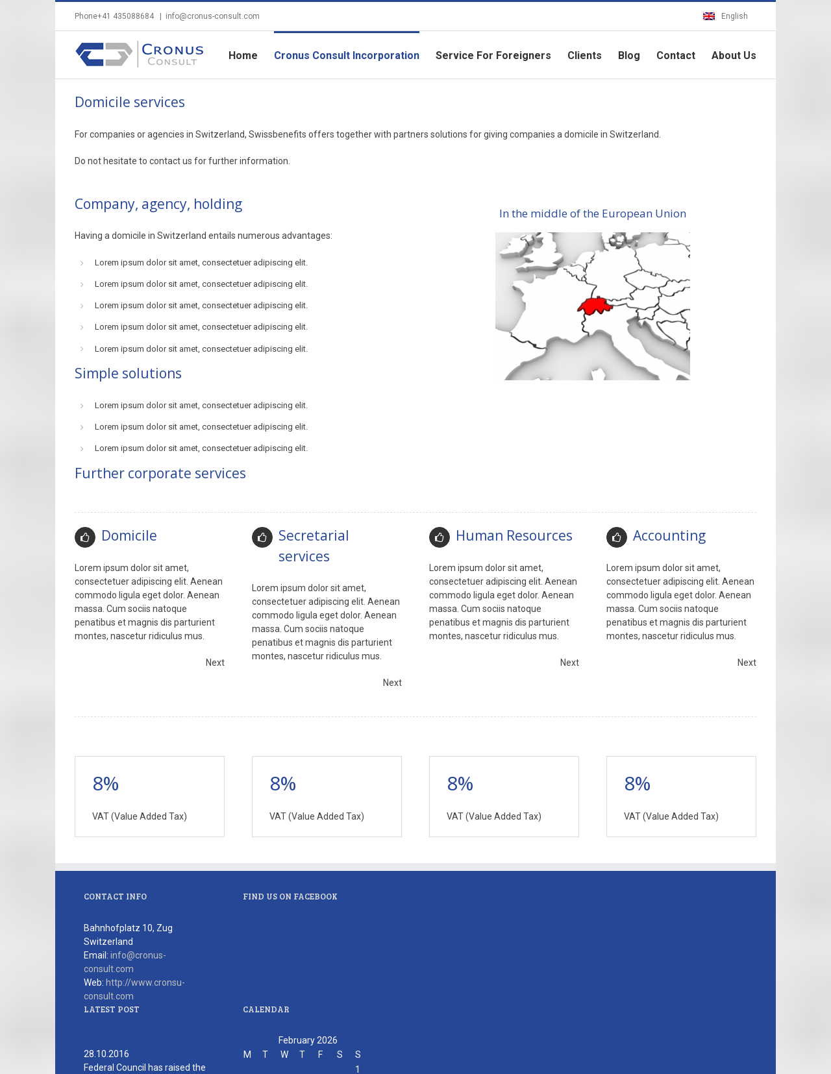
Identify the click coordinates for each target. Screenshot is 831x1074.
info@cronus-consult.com (213, 16)
